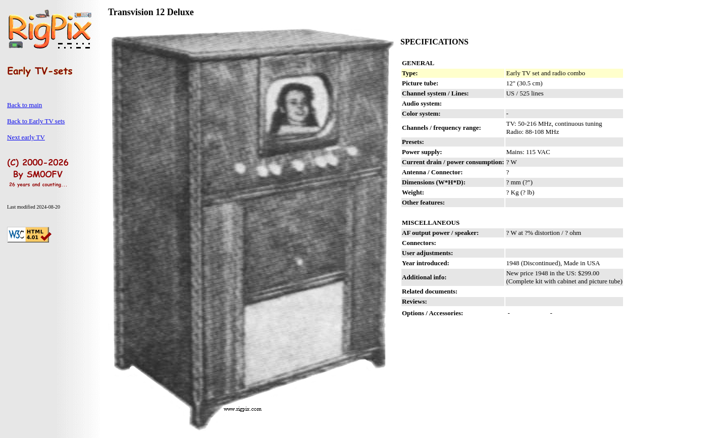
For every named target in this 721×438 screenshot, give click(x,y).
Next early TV (26, 137)
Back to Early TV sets (36, 121)
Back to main (24, 105)
